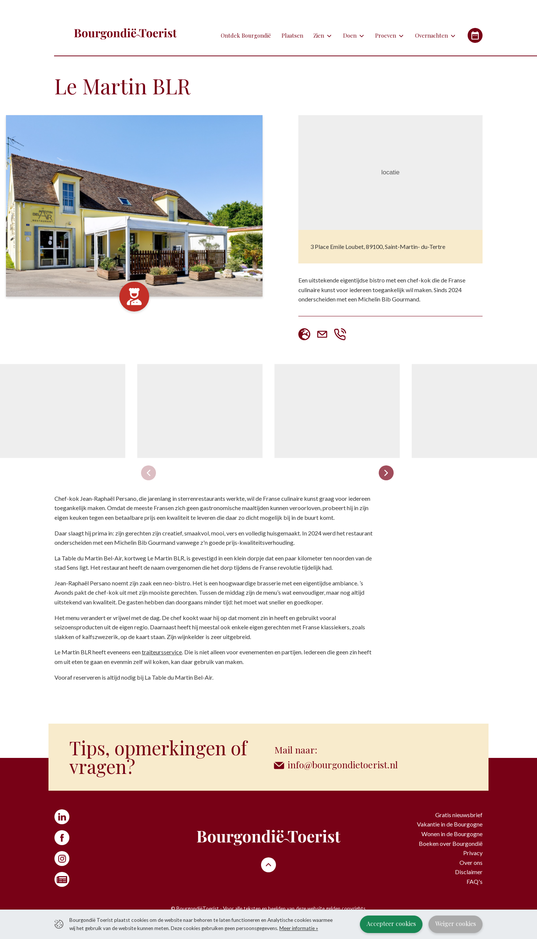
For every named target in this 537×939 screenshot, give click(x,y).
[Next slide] (386, 472)
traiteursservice (162, 651)
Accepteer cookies (391, 923)
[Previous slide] (148, 472)
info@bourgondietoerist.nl (344, 764)
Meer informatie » (298, 928)
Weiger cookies (455, 923)
